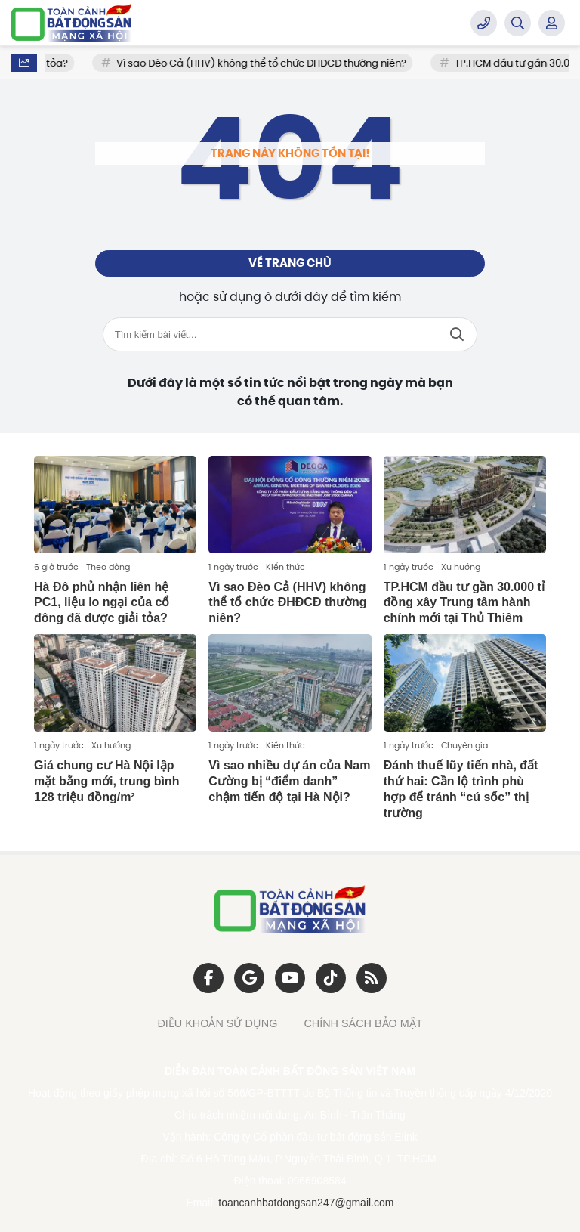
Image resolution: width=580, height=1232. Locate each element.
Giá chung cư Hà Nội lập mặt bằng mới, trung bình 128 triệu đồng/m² (106, 781)
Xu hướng (460, 567)
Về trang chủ (290, 263)
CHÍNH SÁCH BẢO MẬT (363, 1023)
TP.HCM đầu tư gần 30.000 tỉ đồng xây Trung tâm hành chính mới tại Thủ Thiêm (464, 602)
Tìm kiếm (457, 334)
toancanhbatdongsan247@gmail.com (305, 1202)
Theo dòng (108, 567)
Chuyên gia (464, 745)
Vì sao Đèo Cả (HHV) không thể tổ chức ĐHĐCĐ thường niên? (275, 63)
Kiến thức (285, 567)
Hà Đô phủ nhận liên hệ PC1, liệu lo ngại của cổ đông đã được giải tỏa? (101, 602)
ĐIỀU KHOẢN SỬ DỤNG (217, 1023)
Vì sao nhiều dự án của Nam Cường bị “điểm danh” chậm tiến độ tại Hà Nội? (289, 781)
